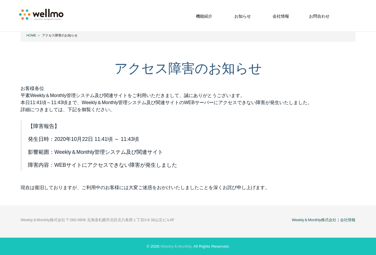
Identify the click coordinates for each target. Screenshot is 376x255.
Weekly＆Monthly (175, 246)
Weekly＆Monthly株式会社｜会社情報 (323, 220)
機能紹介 (204, 16)
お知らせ (242, 16)
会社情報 (281, 16)
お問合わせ (319, 16)
